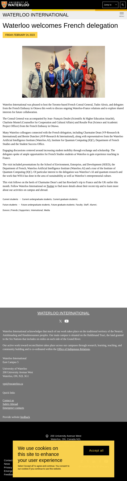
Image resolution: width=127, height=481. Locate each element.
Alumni (93, 204)
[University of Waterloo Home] (15, 4)
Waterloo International (63, 313)
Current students (10, 199)
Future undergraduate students (35, 204)
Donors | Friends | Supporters (16, 210)
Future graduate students (63, 204)
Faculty (79, 204)
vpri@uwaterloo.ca (13, 383)
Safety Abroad (10, 404)
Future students (10, 204)
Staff (86, 204)
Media (47, 210)
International (37, 210)
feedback (25, 417)
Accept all (96, 450)
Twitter (50, 186)
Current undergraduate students (37, 199)
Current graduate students (65, 199)
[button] (110, 5)
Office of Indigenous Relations (73, 349)
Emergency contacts (13, 407)
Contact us (8, 400)
